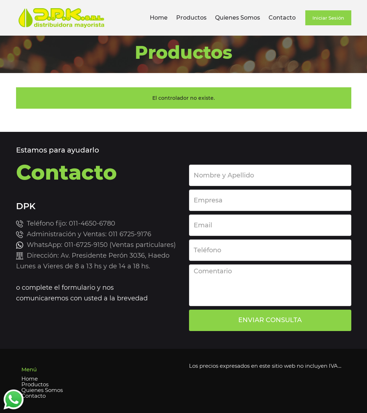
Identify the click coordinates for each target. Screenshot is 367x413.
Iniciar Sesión (328, 18)
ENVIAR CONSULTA (270, 320)
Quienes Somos (237, 17)
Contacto (282, 17)
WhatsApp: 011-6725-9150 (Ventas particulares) (101, 245)
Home (159, 17)
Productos (191, 17)
